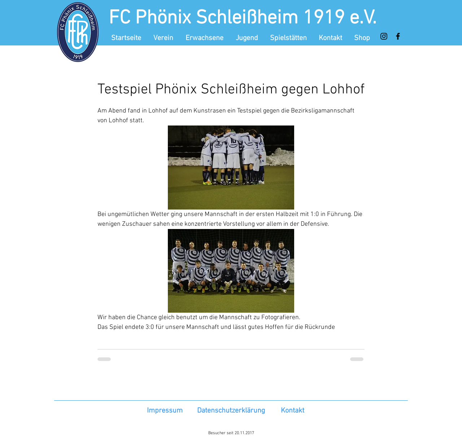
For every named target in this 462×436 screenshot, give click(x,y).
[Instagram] (383, 36)
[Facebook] (397, 36)
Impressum (165, 410)
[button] (164, 38)
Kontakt (292, 410)
